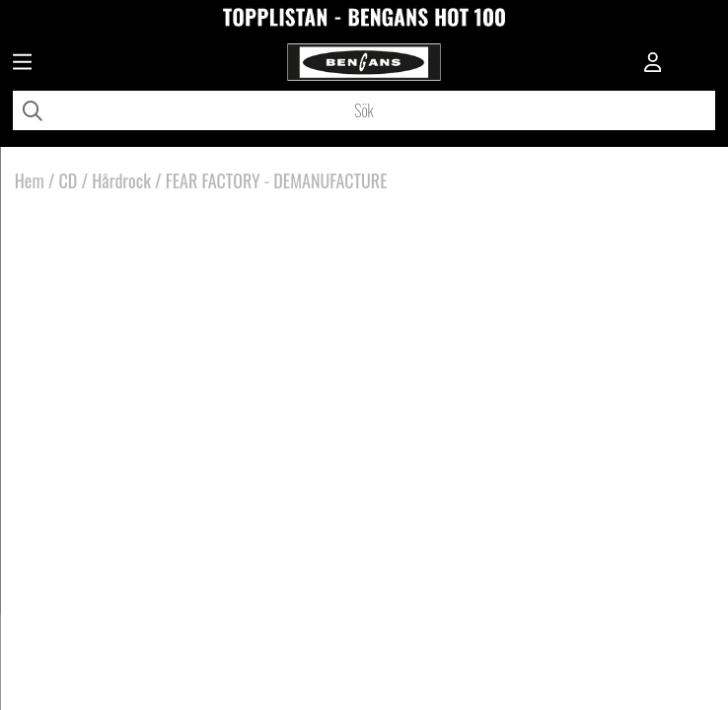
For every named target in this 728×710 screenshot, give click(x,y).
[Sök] (364, 110)
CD (68, 180)
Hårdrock (121, 180)
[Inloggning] (653, 64)
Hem (29, 180)
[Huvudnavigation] (22, 64)
